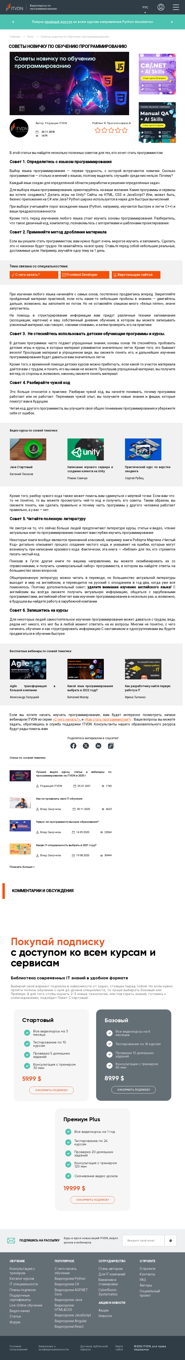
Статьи (15, 1316)
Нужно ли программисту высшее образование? (67, 821)
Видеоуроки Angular (71, 1321)
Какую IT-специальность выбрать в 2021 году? (66, 845)
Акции (104, 1310)
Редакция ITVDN (51, 786)
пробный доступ (58, 22)
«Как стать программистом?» (108, 719)
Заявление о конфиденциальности (54, 1348)
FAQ (143, 1280)
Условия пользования (18, 1348)
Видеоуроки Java (68, 1300)
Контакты (147, 1274)
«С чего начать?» (66, 719)
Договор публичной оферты (94, 1348)
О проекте (148, 1269)
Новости (105, 1316)
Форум (15, 1322)
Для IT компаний (112, 1274)
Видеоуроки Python (70, 1278)
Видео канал (20, 1311)
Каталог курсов (22, 1278)
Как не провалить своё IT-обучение (59, 798)
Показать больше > (22, 867)
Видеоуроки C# (67, 1284)
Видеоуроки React (69, 1326)
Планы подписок (23, 1290)
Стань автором (111, 1269)
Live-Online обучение (26, 1305)
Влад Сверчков (50, 809)
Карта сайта (119, 1348)
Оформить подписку (51, 1090)
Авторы (146, 1285)
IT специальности (24, 1284)
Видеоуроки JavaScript (73, 1315)
